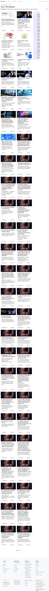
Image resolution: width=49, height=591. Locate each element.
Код (24, 9)
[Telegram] (3, 580)
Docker (37, 564)
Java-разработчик (27, 565)
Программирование (17, 562)
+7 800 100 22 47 (17, 580)
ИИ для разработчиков (28, 577)
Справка (4, 565)
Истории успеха (10, 9)
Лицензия (26, 583)
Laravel (37, 567)
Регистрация (41, 1)
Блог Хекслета (5, 4)
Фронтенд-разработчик (28, 564)
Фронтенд (15, 570)
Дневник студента (18, 9)
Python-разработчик (28, 562)
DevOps (15, 567)
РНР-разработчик (27, 571)
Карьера (27, 9)
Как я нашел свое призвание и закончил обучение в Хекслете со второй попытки (39, 39)
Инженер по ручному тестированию (28, 568)
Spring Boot (37, 562)
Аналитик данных (27, 574)
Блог (4, 567)
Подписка (20, 1)
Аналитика (15, 565)
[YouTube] (5, 580)
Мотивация (3, 9)
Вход (45, 1)
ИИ (14, 564)
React (37, 570)
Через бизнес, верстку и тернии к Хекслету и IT (39, 18)
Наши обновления (34, 9)
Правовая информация (28, 580)
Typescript (37, 565)
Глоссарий (4, 570)
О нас (4, 562)
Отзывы (4, 564)
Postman (37, 573)
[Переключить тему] (47, 1)
